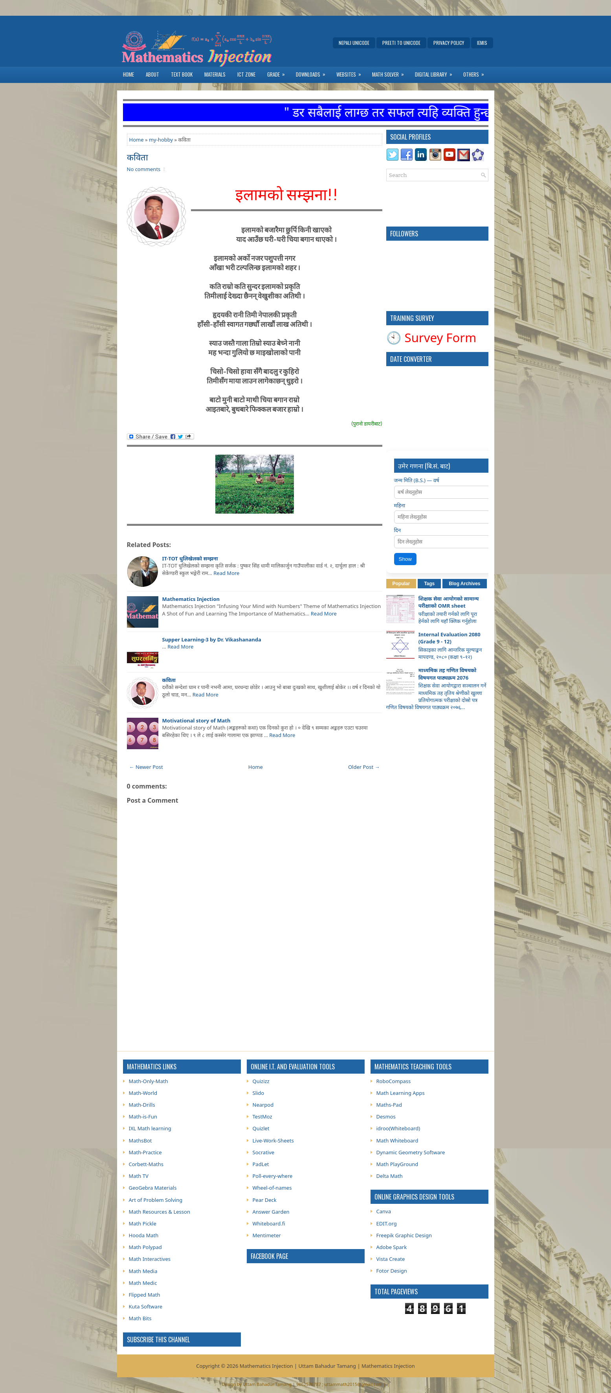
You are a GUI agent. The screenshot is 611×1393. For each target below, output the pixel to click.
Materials (215, 74)
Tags (429, 583)
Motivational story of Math (196, 720)
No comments (144, 169)
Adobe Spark (391, 1247)
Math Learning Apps (400, 1092)
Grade (278, 72)
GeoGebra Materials (153, 1187)
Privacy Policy (448, 42)
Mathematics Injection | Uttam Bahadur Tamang (298, 1365)
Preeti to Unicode (401, 42)
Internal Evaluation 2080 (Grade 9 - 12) (449, 638)
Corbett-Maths (146, 1164)
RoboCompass (393, 1081)
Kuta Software (146, 1306)
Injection (404, 1365)
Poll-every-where (273, 1175)
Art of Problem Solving (156, 1199)
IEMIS (482, 42)
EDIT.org (386, 1223)
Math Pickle (142, 1223)
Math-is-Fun (143, 1116)
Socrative (264, 1152)
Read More (226, 573)
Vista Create (390, 1258)
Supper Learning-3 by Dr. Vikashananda (211, 639)
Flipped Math (144, 1294)
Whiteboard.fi (269, 1223)
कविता (137, 156)
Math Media (143, 1271)
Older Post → (364, 766)
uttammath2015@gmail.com (353, 1384)
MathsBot (140, 1140)
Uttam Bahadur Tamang (267, 1384)
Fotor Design (391, 1270)
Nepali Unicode (354, 42)
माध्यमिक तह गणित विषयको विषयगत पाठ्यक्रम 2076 (447, 674)
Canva (383, 1211)
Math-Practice (145, 1152)
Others (476, 72)
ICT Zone (246, 74)
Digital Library (436, 72)
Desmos (386, 1116)
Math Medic (143, 1282)
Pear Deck (265, 1199)
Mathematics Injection (191, 599)
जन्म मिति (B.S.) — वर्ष (416, 480)
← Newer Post (146, 766)
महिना (399, 505)
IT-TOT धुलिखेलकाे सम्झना (190, 558)
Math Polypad (145, 1247)
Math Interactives (150, 1258)
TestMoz (262, 1116)
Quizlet (261, 1128)
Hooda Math (144, 1235)
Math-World (143, 1092)
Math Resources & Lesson (159, 1211)
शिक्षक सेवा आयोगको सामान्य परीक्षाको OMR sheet (448, 602)
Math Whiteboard (397, 1140)
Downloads (313, 72)
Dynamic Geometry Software (410, 1152)
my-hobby (161, 139)
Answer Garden (271, 1211)
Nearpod (263, 1104)
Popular (401, 583)
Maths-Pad (389, 1104)
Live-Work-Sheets (273, 1140)
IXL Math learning (150, 1128)
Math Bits (140, 1318)
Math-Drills (142, 1104)
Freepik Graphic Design (404, 1235)
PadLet (261, 1164)
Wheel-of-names (272, 1187)
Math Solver (390, 72)
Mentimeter (267, 1235)
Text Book (182, 74)
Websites (351, 72)
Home (128, 74)
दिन (397, 530)
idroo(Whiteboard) (398, 1128)
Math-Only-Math (148, 1081)
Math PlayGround (397, 1164)
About (152, 74)
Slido (258, 1092)
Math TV (139, 1175)
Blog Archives (464, 583)
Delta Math (389, 1175)
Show (405, 559)
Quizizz (261, 1081)
